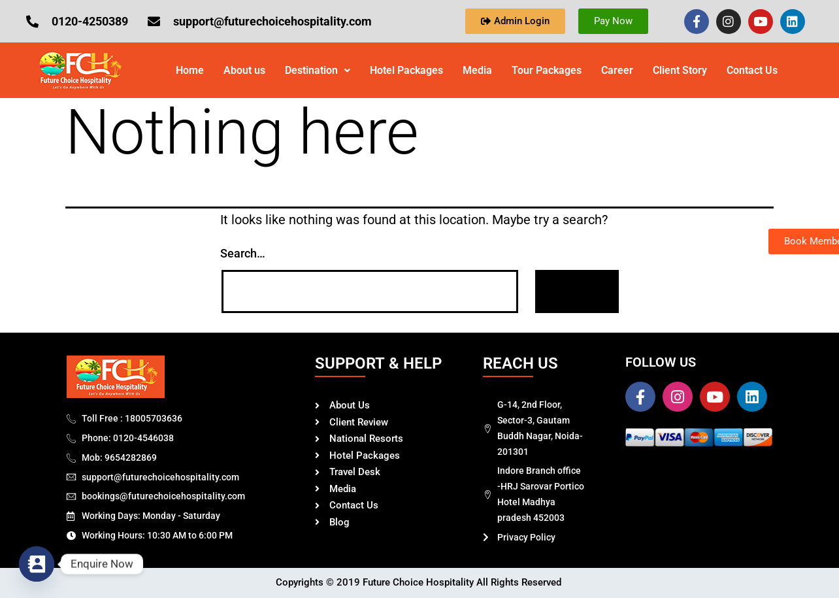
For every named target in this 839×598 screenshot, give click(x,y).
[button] (317, 71)
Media (477, 70)
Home (190, 70)
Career (617, 70)
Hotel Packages (406, 70)
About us (244, 70)
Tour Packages (547, 70)
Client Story (680, 70)
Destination (317, 70)
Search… (242, 253)
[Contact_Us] (36, 564)
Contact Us (752, 70)
